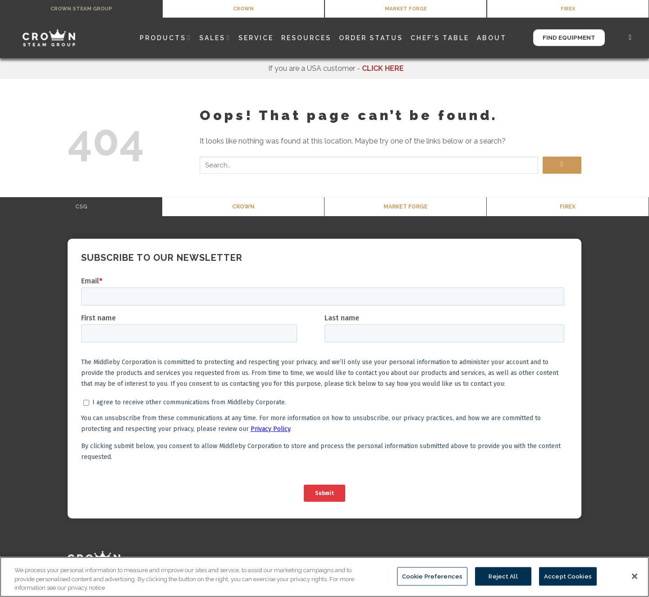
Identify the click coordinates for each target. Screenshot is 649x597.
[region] (324, 577)
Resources (306, 39)
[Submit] (562, 167)
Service (256, 39)
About (492, 39)
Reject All (503, 576)
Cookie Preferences (432, 576)
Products (166, 39)
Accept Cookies (568, 576)
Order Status (371, 39)
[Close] (634, 576)
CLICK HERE (383, 69)
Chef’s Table (440, 39)
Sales (215, 39)
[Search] (630, 39)
